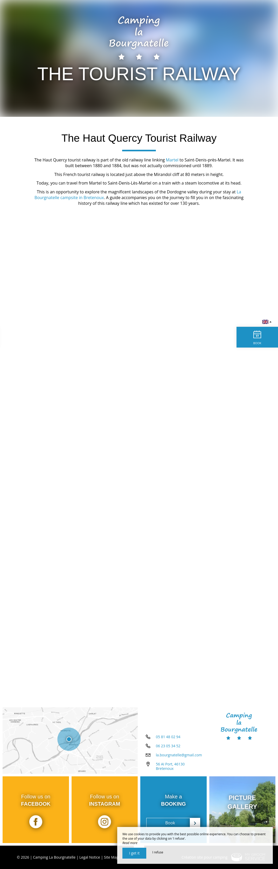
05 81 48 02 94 (168, 736)
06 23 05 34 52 (168, 745)
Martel (172, 160)
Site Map (111, 857)
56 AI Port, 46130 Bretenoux (170, 766)
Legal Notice (89, 857)
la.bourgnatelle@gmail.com (179, 754)
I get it (134, 853)
